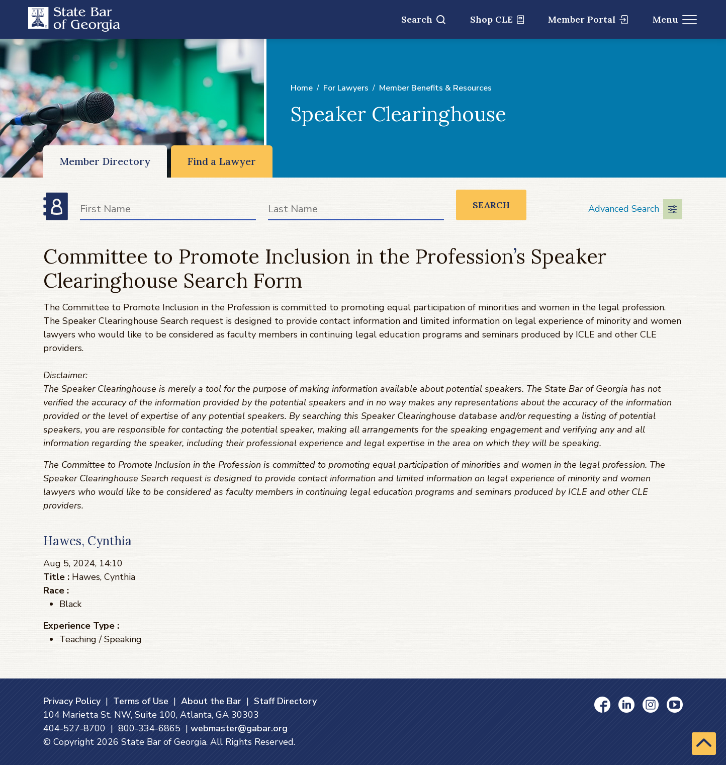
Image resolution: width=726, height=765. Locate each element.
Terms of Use (140, 701)
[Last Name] (356, 211)
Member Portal (588, 19)
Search (423, 19)
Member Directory (105, 161)
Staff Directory (285, 701)
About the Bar (211, 701)
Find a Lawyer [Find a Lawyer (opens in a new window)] (222, 161)
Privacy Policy (72, 701)
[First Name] (168, 211)
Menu (675, 19)
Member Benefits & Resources (435, 88)
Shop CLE (497, 19)
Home (302, 88)
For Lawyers (346, 88)
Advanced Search (635, 209)
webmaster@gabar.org (239, 728)
